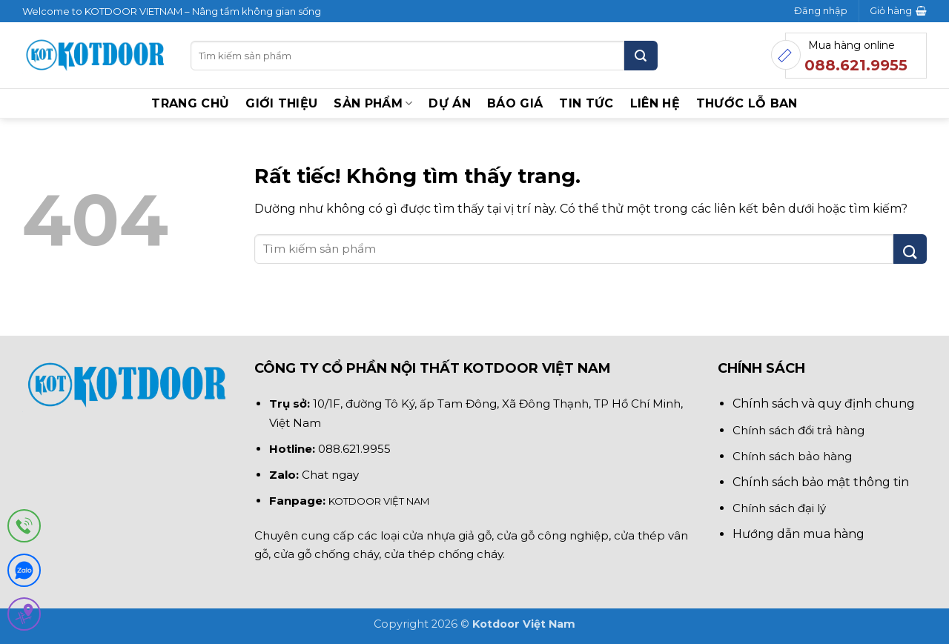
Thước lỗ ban (747, 103)
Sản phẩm (373, 103)
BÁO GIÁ (515, 103)
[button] (820, 11)
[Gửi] (641, 55)
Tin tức (586, 103)
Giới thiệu (281, 103)
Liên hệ (655, 103)
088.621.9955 (354, 449)
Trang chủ (190, 103)
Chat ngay (330, 475)
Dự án (450, 103)
